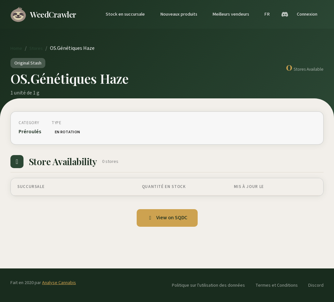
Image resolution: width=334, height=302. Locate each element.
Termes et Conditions (276, 285)
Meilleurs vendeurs (230, 14)
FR (267, 14)
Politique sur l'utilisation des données (208, 285)
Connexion (307, 14)
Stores (36, 48)
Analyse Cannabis (59, 282)
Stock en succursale (125, 14)
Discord (316, 285)
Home (16, 48)
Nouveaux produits (178, 14)
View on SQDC (167, 217)
